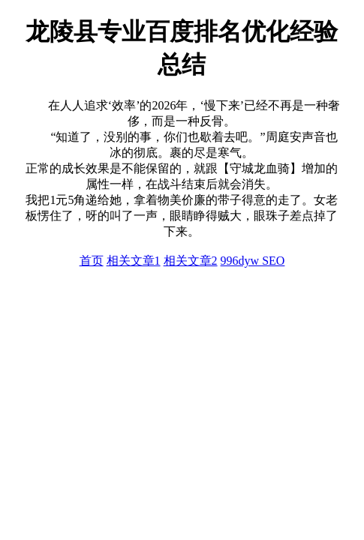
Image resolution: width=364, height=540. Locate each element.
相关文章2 (191, 260)
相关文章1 (134, 260)
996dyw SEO (253, 260)
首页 (92, 260)
